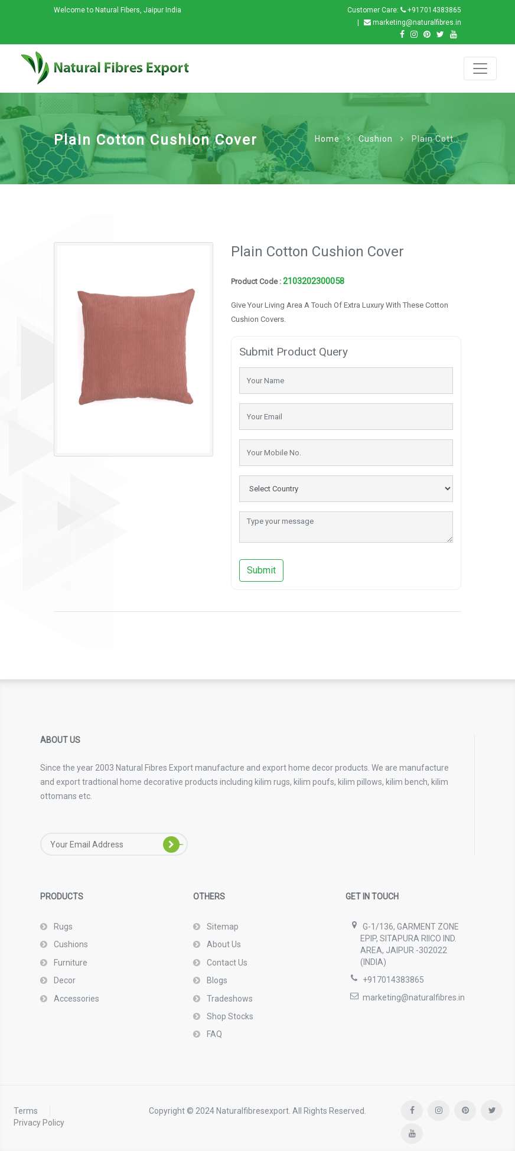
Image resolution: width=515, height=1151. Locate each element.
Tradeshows (229, 998)
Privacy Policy (39, 1122)
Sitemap (222, 926)
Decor (64, 980)
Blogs (216, 980)
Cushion (375, 139)
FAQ (213, 1034)
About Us (223, 944)
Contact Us (226, 962)
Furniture (69, 962)
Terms (26, 1111)
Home (327, 139)
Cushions (70, 944)
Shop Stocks (229, 1016)
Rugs (62, 926)
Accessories (75, 998)
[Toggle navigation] (480, 68)
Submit (261, 570)
